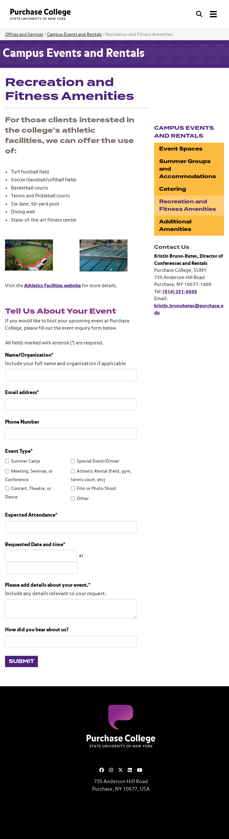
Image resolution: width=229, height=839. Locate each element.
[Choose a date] (40, 556)
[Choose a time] (42, 568)
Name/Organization (29, 355)
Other (83, 498)
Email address (22, 392)
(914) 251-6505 (180, 291)
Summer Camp (25, 461)
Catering (172, 189)
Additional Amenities (175, 225)
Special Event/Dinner (98, 461)
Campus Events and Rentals (74, 34)
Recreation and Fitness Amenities (187, 205)
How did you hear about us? (37, 630)
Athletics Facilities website (52, 285)
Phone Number (22, 422)
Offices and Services (24, 35)
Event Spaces (181, 149)
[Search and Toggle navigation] (207, 14)
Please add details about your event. (47, 585)
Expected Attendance (31, 515)
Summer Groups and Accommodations (187, 168)
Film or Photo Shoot (96, 488)
